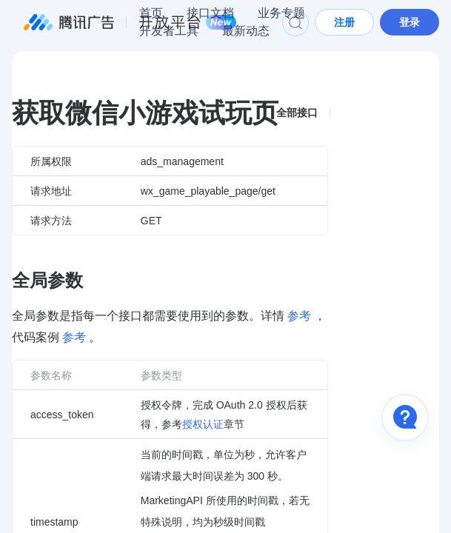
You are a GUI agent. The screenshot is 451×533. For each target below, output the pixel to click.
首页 (151, 13)
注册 (344, 22)
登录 (409, 22)
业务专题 (281, 13)
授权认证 (203, 424)
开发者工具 (168, 30)
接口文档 (210, 13)
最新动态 (246, 30)
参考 (299, 315)
